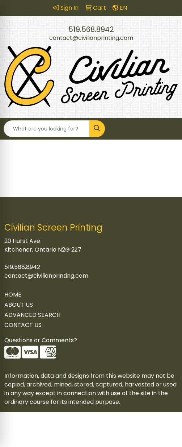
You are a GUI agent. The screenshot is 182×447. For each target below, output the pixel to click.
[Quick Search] (47, 128)
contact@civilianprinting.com (91, 38)
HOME (12, 294)
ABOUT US (18, 305)
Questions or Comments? (40, 340)
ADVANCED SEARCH (32, 315)
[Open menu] (167, 128)
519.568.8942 (91, 29)
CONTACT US (23, 325)
